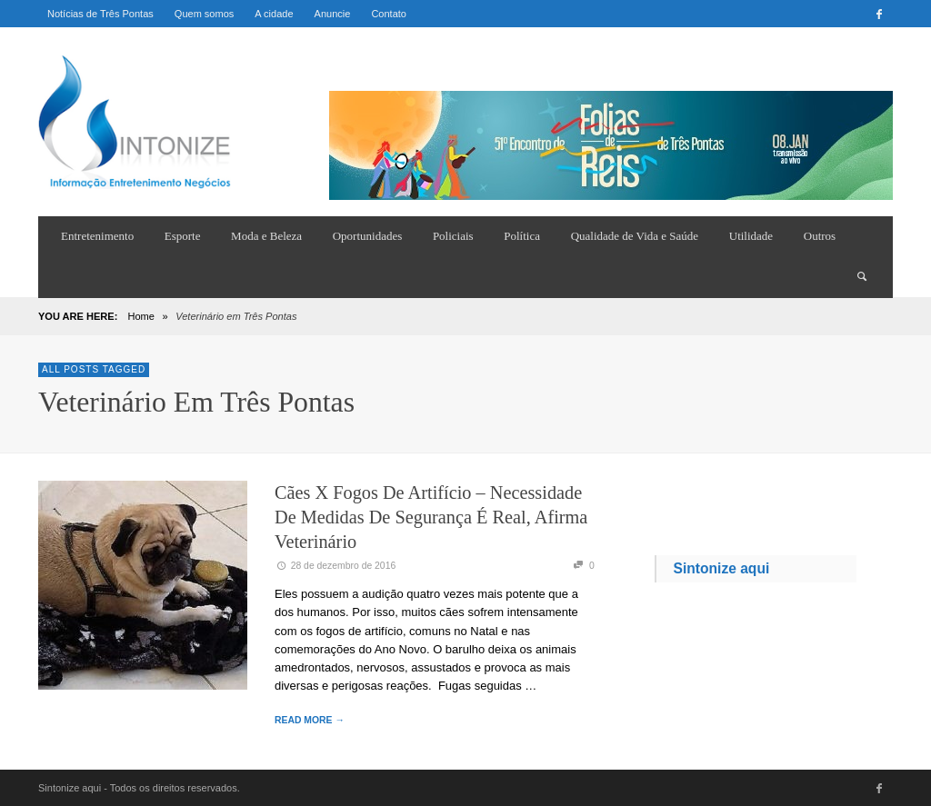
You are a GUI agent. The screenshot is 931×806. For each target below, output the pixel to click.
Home (140, 316)
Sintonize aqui (722, 568)
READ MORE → (310, 720)
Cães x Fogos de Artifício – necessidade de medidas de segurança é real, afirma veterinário (431, 517)
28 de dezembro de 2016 (335, 566)
